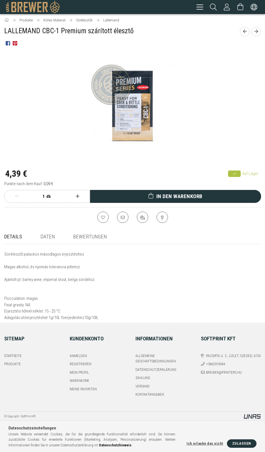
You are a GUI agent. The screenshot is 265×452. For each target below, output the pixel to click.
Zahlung (142, 388)
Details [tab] (13, 237)
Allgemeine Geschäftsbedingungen (155, 369)
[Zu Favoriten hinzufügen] (103, 218)
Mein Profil (79, 382)
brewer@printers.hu (224, 382)
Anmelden (78, 366)
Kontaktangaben (149, 404)
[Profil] (227, 7)
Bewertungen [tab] (90, 237)
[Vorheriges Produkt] (244, 32)
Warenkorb (79, 391)
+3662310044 (215, 374)
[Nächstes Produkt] (256, 32)
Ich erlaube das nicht (205, 443)
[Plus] (77, 197)
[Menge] (40, 197)
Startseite (13, 366)
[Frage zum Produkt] (162, 218)
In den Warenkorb (179, 197)
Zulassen (241, 443)
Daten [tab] (47, 237)
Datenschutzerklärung (155, 380)
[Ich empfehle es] (122, 218)
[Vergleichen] (142, 218)
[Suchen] (213, 7)
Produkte (12, 374)
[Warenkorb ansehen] (240, 7)
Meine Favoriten (83, 399)
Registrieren (80, 374)
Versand (142, 396)
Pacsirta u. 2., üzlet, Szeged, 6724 (233, 366)
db (48, 197)
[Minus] (17, 197)
